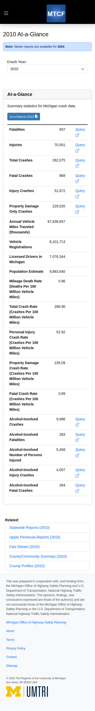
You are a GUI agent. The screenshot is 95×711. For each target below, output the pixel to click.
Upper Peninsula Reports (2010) (34, 537)
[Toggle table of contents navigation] (6, 13)
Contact (11, 657)
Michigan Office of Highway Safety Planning (36, 622)
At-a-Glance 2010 (22, 117)
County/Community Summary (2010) (38, 556)
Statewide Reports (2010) (29, 528)
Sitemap (11, 666)
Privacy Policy (15, 648)
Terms (10, 640)
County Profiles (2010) (27, 566)
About (10, 631)
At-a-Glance (19, 94)
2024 (61, 46)
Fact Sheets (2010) (24, 547)
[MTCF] (56, 13)
